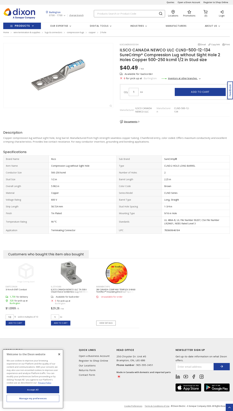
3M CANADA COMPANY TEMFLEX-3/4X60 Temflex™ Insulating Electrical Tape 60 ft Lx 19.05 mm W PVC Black (116, 291)
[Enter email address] (195, 366)
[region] (33, 378)
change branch (76, 15)
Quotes (170, 2)
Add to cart (200, 92)
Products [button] (22, 25)
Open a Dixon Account (189, 2)
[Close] (59, 354)
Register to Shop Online (216, 2)
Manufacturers (176, 25)
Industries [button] (137, 25)
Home (6, 32)
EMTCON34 (11, 286)
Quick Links (87, 350)
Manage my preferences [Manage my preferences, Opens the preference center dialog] (33, 398)
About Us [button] (211, 25)
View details (106, 323)
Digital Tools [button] (99, 25)
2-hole (103, 32)
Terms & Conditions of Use (157, 406)
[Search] (129, 13)
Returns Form (87, 370)
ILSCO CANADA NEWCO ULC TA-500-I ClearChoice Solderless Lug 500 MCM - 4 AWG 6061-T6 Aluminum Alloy (71, 291)
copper (92, 32)
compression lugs (75, 32)
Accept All (33, 389)
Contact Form (87, 374)
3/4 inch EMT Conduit (16, 289)
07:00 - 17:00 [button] (55, 15)
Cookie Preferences (133, 406)
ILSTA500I (56, 286)
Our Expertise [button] (59, 25)
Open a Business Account (94, 356)
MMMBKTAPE (103, 286)
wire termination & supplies (27, 32)
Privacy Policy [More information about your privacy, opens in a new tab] (44, 382)
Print (227, 44)
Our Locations (87, 365)
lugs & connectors (53, 32)
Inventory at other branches (183, 78)
